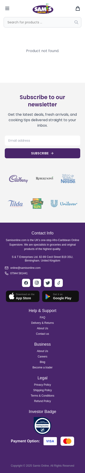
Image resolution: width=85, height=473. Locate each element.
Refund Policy (42, 401)
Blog (42, 362)
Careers (42, 356)
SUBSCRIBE (42, 153)
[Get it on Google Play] (60, 296)
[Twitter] (48, 283)
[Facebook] (26, 283)
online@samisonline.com (25, 267)
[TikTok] (59, 283)
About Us (42, 328)
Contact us (42, 333)
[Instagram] (37, 283)
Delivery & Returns (42, 323)
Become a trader (42, 367)
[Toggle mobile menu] (7, 8)
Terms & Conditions (42, 395)
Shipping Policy (42, 390)
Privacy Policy (42, 384)
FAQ (42, 317)
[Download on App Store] (22, 296)
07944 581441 (19, 273)
